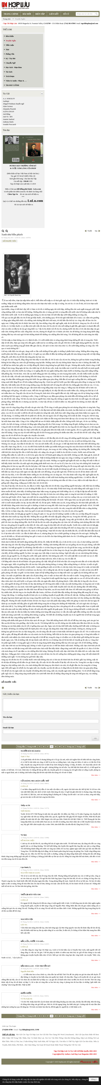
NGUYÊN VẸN (27, 919)
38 (51, 747)
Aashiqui (6, 101)
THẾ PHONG (25, 811)
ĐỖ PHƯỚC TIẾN (9, 241)
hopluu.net (62, 1062)
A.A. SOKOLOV (9, 99)
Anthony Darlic (8, 122)
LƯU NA (24, 925)
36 (43, 747)
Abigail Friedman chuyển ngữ (13, 104)
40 (59, 747)
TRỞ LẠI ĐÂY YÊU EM (31, 894)
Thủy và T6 (25, 805)
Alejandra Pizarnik (9, 109)
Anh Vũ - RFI (7, 117)
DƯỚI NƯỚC (26, 993)
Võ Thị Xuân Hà (26, 999)
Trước (89, 231)
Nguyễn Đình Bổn (27, 971)
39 (55, 747)
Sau (96, 231)
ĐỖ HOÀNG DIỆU (27, 840)
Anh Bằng (6, 114)
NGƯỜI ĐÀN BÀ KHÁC (31, 751)
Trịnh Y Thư (25, 757)
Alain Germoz (8, 106)
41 (64, 747)
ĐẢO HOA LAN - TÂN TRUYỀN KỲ (35, 966)
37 (47, 747)
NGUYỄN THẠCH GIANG (30, 873)
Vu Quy (24, 835)
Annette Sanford (8, 119)
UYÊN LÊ (24, 786)
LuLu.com (37, 189)
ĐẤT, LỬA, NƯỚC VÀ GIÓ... (32, 941)
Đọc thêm (94, 775)
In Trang (2, 687)
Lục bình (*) (26, 867)
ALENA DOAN (8, 112)
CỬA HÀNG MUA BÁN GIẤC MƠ (35, 781)
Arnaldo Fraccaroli (9, 124)
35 (39, 747)
